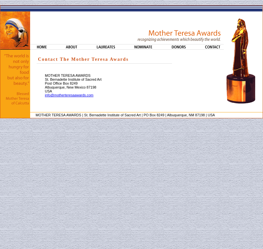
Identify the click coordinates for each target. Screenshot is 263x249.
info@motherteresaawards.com (69, 95)
